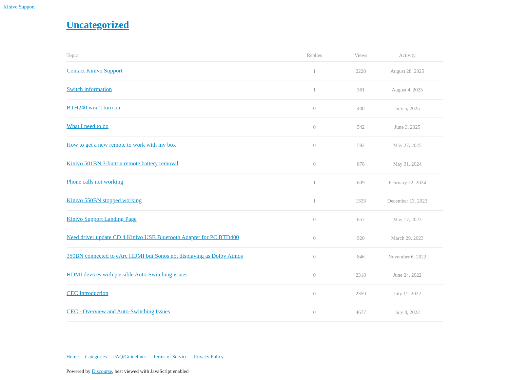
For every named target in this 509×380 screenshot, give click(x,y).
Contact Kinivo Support (95, 70)
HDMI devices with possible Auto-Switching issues (127, 274)
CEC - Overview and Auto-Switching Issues (118, 311)
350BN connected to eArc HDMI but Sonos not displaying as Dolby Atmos (155, 256)
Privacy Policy (209, 356)
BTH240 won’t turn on (93, 107)
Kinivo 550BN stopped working (104, 200)
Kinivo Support (19, 6)
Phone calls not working (95, 181)
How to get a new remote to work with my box (121, 145)
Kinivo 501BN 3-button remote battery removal (122, 163)
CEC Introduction (88, 293)
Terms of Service (170, 356)
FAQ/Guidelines (129, 356)
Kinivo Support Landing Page (102, 219)
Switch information (89, 89)
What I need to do (88, 126)
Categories (96, 356)
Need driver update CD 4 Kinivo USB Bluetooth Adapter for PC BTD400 (153, 237)
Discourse (102, 371)
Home (72, 356)
